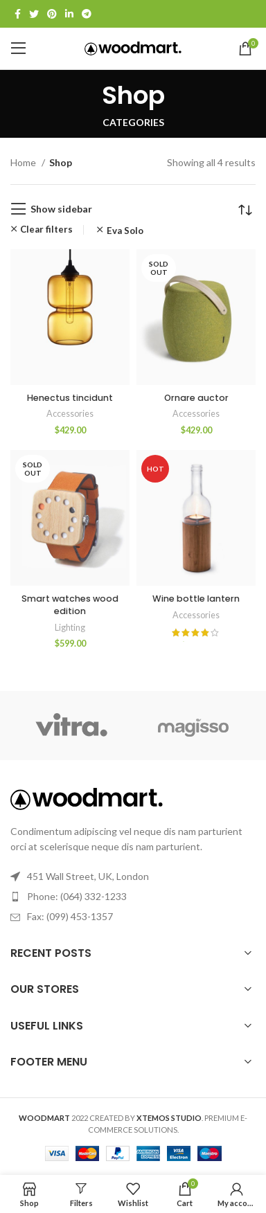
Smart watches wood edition (69, 605)
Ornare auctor (196, 398)
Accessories (70, 413)
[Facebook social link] (17, 14)
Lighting (70, 627)
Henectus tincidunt (70, 398)
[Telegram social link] (87, 14)
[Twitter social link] (34, 14)
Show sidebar (61, 209)
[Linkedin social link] (69, 14)
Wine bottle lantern (196, 598)
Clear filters (46, 229)
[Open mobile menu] (18, 48)
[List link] (133, 896)
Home (24, 162)
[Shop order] (245, 209)
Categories (133, 122)
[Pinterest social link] (52, 14)
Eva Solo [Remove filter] (125, 230)
